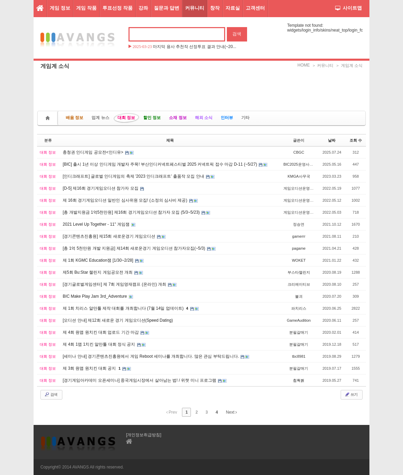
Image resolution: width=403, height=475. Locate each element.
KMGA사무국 (299, 176)
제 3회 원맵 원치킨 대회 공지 (90, 368)
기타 (245, 117)
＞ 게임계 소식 (349, 65)
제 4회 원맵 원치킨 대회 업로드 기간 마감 (101, 332)
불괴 (299, 296)
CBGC (298, 152)
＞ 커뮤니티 (322, 65)
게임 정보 (60, 8)
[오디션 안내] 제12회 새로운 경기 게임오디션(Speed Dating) (118, 320)
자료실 (232, 8)
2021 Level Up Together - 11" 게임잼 (97, 224)
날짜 (331, 140)
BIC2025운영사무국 (300, 164)
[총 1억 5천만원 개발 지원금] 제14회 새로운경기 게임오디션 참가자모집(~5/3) (134, 248)
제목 (170, 140)
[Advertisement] (201, 87)
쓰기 (350, 394)
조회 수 (356, 140)
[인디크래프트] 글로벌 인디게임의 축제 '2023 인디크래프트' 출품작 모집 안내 (134, 176)
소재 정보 (177, 117)
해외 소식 (203, 117)
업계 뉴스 (100, 117)
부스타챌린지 (299, 272)
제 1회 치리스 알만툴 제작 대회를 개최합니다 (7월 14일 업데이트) (124, 308)
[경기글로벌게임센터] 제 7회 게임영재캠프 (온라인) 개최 (115, 284)
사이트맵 (348, 8)
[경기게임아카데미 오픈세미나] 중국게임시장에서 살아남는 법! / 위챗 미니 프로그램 (140, 380)
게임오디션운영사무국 (302, 188)
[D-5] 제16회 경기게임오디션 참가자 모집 (101, 188)
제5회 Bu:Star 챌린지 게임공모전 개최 (98, 272)
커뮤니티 (194, 8)
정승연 (298, 224)
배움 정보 (74, 117)
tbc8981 (298, 356)
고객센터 (255, 8)
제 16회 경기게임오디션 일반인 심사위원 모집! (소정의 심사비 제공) (125, 200)
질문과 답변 (166, 8)
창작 (215, 8)
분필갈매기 (298, 332)
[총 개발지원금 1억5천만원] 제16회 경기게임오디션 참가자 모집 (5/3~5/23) (132, 212)
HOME (303, 65)
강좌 (143, 8)
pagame (299, 248)
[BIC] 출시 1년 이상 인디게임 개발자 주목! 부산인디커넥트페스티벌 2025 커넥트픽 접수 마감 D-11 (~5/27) (160, 164)
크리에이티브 (299, 284)
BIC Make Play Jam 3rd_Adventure (95, 296)
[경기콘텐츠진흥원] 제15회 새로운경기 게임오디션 (109, 236)
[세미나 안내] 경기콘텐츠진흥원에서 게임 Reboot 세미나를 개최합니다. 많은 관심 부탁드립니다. (151, 356)
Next (231, 412)
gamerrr (299, 236)
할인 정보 (152, 117)
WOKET (299, 260)
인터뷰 (227, 117)
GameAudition (299, 320)
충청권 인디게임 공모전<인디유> (93, 152)
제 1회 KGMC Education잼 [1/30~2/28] (98, 260)
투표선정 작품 (117, 8)
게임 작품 (86, 8)
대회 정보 (126, 117)
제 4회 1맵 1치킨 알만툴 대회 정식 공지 (99, 344)
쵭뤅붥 (298, 380)
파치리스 (298, 308)
